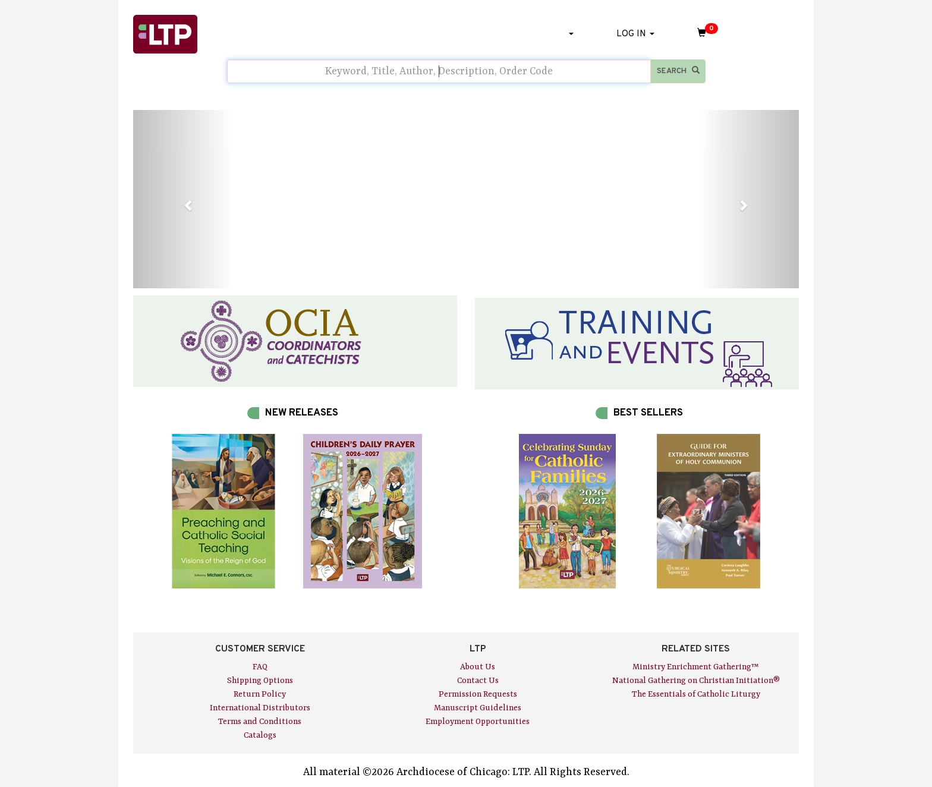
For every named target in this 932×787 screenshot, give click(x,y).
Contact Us (478, 680)
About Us (477, 667)
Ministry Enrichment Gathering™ (695, 667)
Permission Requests (478, 694)
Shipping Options (260, 680)
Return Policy (260, 694)
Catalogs (260, 735)
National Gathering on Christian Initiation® (696, 680)
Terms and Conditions (259, 721)
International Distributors (260, 708)
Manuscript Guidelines (477, 708)
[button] (183, 199)
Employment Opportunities (478, 721)
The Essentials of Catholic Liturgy (696, 694)
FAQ (260, 667)
